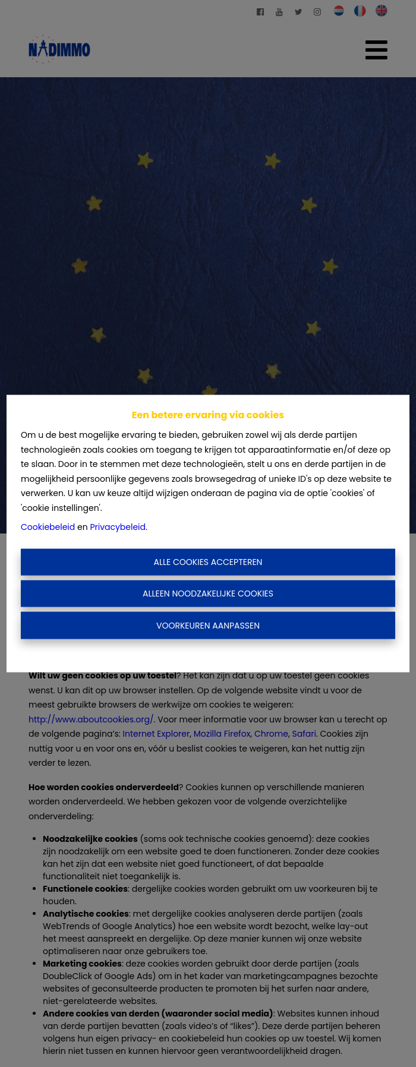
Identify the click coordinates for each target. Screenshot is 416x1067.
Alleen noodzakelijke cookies (208, 593)
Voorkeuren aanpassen (208, 625)
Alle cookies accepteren (208, 561)
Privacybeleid (118, 527)
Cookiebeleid (48, 527)
